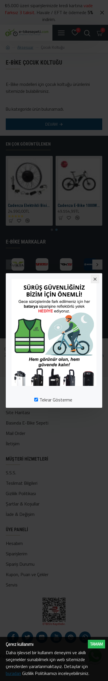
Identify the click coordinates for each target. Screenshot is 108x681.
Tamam (96, 644)
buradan (13, 673)
